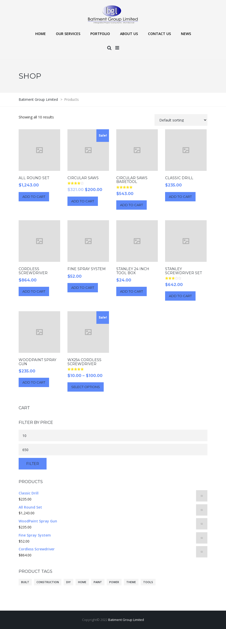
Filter (32, 463)
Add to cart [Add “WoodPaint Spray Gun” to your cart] (33, 382)
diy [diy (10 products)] (68, 582)
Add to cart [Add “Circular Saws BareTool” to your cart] (131, 205)
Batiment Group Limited (126, 619)
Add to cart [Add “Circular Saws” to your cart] (82, 201)
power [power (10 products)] (114, 582)
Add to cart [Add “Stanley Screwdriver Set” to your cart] (180, 296)
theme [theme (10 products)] (131, 582)
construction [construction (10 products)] (47, 582)
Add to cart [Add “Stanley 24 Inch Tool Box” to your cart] (131, 291)
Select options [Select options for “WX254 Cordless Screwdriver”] (85, 387)
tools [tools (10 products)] (148, 582)
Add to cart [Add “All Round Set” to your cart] (33, 197)
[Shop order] (181, 120)
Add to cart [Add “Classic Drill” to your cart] (180, 197)
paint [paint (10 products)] (98, 582)
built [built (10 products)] (25, 582)
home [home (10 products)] (82, 582)
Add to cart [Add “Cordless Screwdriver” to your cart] (33, 291)
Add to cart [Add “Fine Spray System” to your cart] (82, 288)
